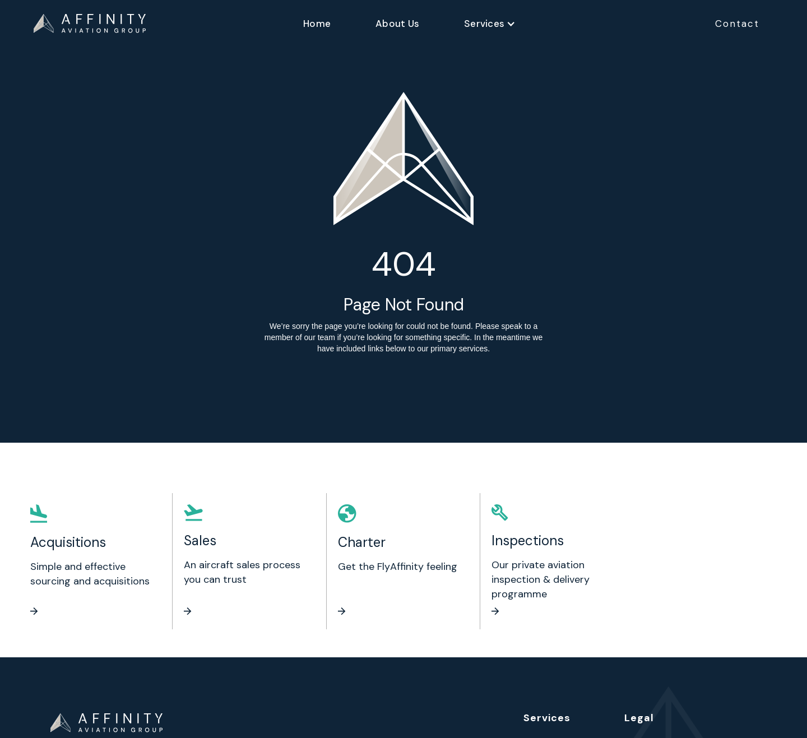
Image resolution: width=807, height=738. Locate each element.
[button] (489, 23)
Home (317, 23)
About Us (397, 23)
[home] (90, 23)
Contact (737, 23)
